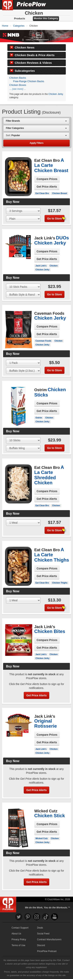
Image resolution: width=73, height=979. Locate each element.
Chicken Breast (59, 193)
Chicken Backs (17, 77)
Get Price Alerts (47, 186)
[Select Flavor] (23, 219)
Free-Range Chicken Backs (28, 81)
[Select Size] (23, 211)
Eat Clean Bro (42, 193)
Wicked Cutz (41, 838)
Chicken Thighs (59, 583)
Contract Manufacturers (49, 939)
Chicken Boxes (17, 85)
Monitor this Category (46, 18)
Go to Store (55, 218)
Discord (41, 945)
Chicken (54, 265)
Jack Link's (40, 265)
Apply (36, 143)
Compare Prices (47, 179)
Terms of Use (18, 945)
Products (19, 18)
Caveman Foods (43, 341)
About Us (16, 933)
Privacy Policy (18, 939)
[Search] (57, 5)
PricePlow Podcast (46, 951)
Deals (40, 927)
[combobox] (36, 121)
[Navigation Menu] (66, 5)
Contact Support (19, 927)
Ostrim (38, 417)
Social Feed (43, 933)
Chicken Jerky (55, 94)
